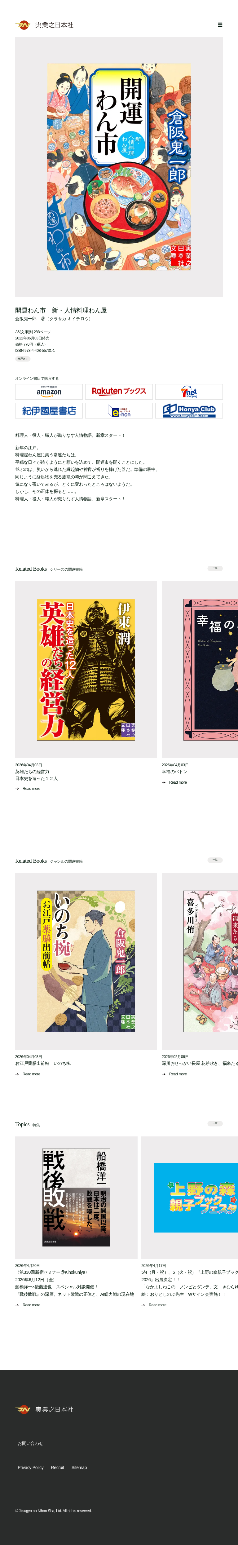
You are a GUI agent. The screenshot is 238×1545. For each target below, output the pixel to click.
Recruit (57, 1467)
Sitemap (79, 1467)
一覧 (215, 568)
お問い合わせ (30, 1443)
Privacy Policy (30, 1467)
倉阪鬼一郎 (26, 318)
